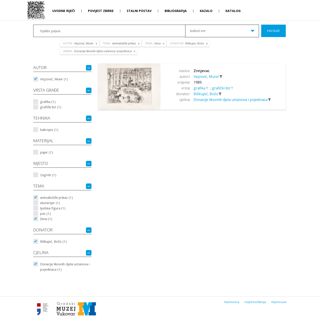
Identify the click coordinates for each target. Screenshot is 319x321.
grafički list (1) (50, 107)
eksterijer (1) (50, 203)
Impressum (278, 302)
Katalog (233, 11)
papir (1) (46, 152)
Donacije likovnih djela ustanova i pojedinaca (231, 99)
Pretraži (273, 31)
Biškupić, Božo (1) (53, 241)
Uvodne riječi (63, 11)
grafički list (221, 88)
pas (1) (45, 213)
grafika (200, 88)
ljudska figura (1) (52, 208)
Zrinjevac (202, 70)
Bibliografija (176, 11)
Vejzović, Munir (207, 76)
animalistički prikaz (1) (56, 197)
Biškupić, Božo (206, 93)
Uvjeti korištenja (255, 302)
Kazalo (206, 11)
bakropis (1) (49, 129)
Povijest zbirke (101, 11)
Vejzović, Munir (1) (54, 79)
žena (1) (46, 219)
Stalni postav (139, 11)
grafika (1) (48, 101)
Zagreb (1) (48, 175)
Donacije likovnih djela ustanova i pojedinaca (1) (64, 267)
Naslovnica (231, 302)
